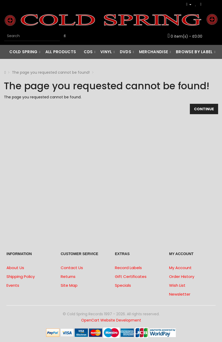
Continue (204, 109)
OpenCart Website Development (111, 320)
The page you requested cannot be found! (51, 72)
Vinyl (106, 51)
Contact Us (72, 267)
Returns (68, 276)
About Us (15, 267)
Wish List (177, 285)
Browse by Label (194, 51)
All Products (60, 51)
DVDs (125, 51)
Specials (123, 285)
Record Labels (128, 267)
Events (12, 285)
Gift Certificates (131, 276)
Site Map (69, 285)
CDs (88, 51)
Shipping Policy (20, 276)
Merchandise (153, 51)
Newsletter (179, 294)
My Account (180, 267)
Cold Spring (23, 51)
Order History (181, 276)
